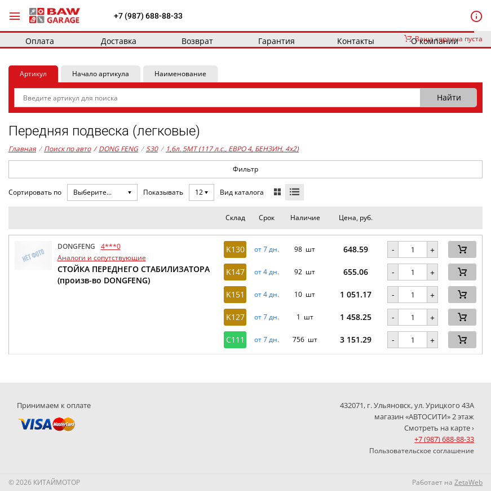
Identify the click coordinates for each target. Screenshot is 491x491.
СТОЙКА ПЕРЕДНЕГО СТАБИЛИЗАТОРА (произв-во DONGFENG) (133, 275)
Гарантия (276, 41)
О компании (434, 41)
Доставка (118, 41)
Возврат (197, 41)
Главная (22, 149)
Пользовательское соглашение (421, 450)
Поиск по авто (67, 149)
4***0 (111, 246)
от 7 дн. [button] (266, 249)
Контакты (355, 41)
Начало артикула (100, 73)
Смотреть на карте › (439, 428)
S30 (152, 149)
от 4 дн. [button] (266, 272)
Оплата (39, 41)
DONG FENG (116, 149)
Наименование (180, 73)
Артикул (33, 73)
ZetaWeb (468, 482)
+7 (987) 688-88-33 (148, 15)
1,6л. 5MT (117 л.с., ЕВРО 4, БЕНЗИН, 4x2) (232, 149)
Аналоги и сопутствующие (101, 257)
